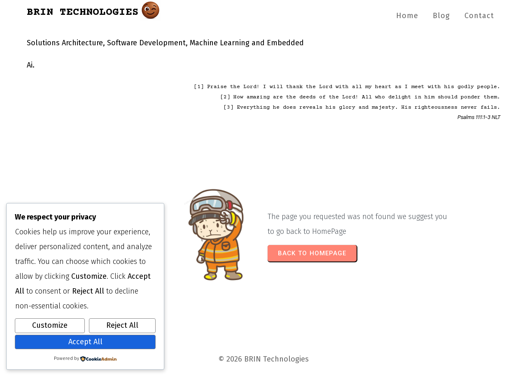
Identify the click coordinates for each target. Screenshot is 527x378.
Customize (50, 325)
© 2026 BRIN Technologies (263, 359)
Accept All (85, 341)
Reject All (122, 325)
